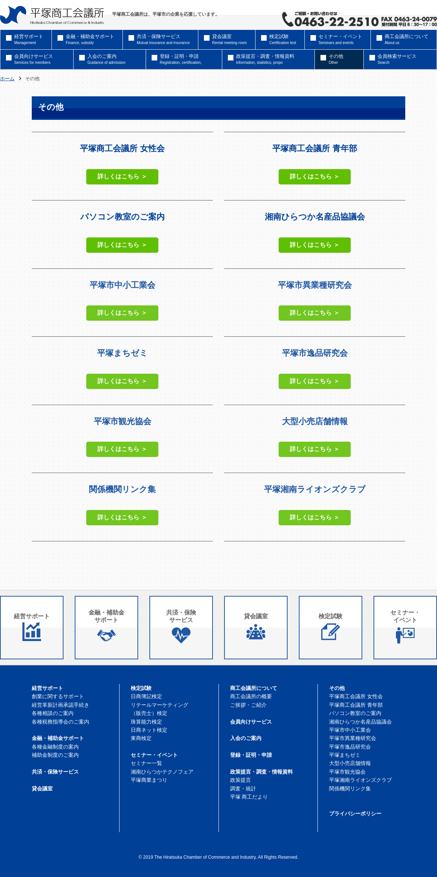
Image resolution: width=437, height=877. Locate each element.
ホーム (7, 79)
